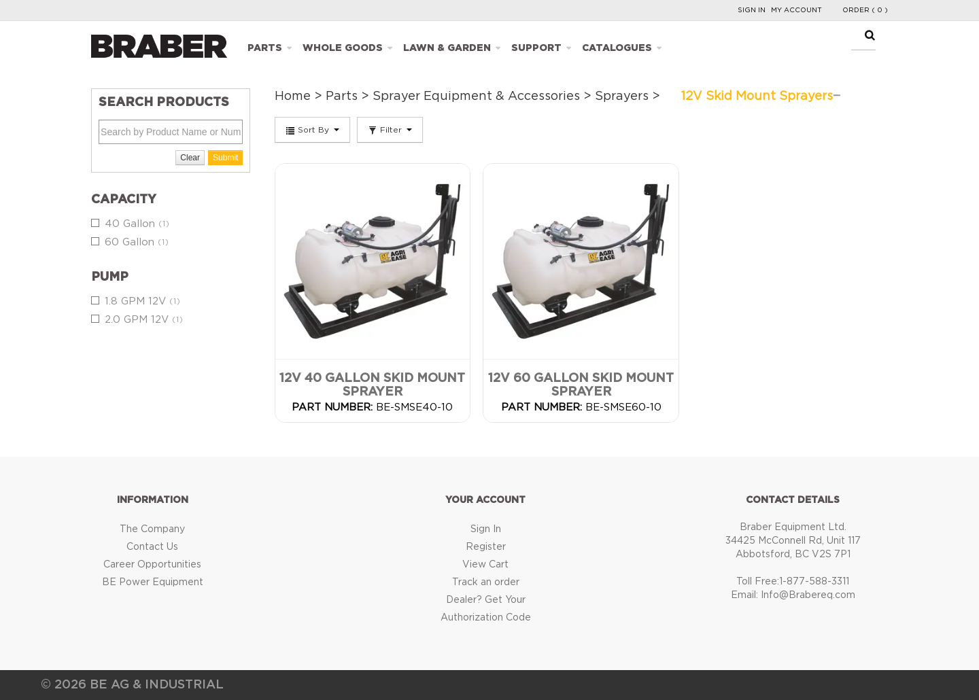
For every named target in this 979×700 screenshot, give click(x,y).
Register (486, 547)
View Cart (485, 565)
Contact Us (152, 547)
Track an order (485, 582)
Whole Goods (343, 48)
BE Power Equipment (152, 582)
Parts (264, 48)
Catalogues (617, 48)
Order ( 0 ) (865, 10)
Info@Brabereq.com (808, 595)
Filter (390, 130)
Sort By (312, 130)
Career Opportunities (152, 565)
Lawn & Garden (447, 48)
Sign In (752, 10)
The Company (152, 529)
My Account (796, 10)
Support (536, 48)
